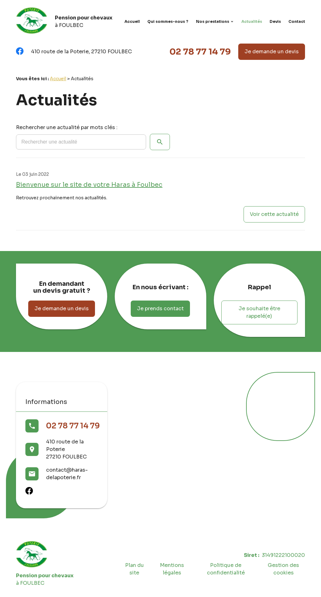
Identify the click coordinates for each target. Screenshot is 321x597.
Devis (275, 21)
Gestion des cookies (283, 569)
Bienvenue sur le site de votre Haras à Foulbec (89, 185)
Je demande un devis (272, 51)
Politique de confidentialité (226, 569)
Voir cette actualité (274, 214)
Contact (296, 21)
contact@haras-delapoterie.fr (67, 474)
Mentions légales (172, 569)
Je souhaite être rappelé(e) (259, 312)
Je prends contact (160, 308)
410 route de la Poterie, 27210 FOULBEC (81, 51)
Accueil (132, 21)
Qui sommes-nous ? (167, 21)
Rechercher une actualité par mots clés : (67, 127)
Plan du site (134, 569)
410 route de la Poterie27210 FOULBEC (66, 449)
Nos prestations (212, 21)
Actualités (251, 21)
